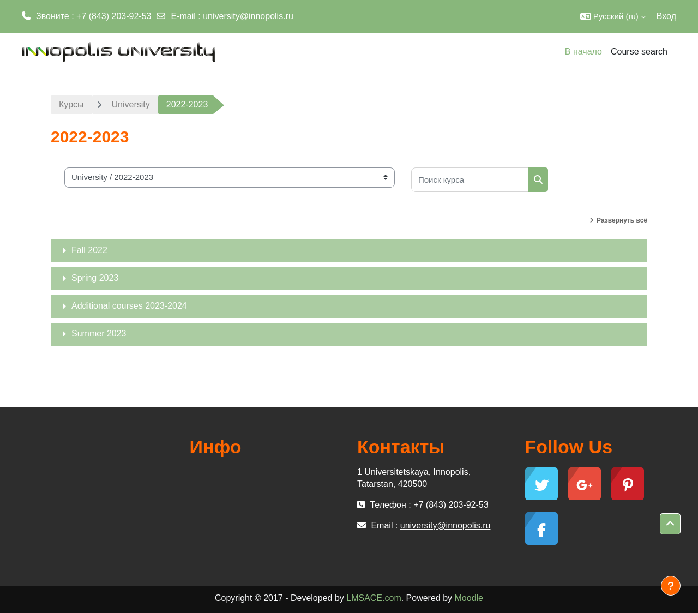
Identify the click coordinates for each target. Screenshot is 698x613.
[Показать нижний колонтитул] (671, 586)
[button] (613, 16)
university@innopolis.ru (248, 16)
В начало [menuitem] (583, 51)
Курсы (71, 104)
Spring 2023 (94, 278)
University (131, 104)
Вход (666, 16)
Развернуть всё (622, 220)
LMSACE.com (373, 598)
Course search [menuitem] (639, 51)
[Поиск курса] (470, 179)
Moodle (469, 598)
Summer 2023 (99, 333)
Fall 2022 (89, 250)
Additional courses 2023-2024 (129, 305)
